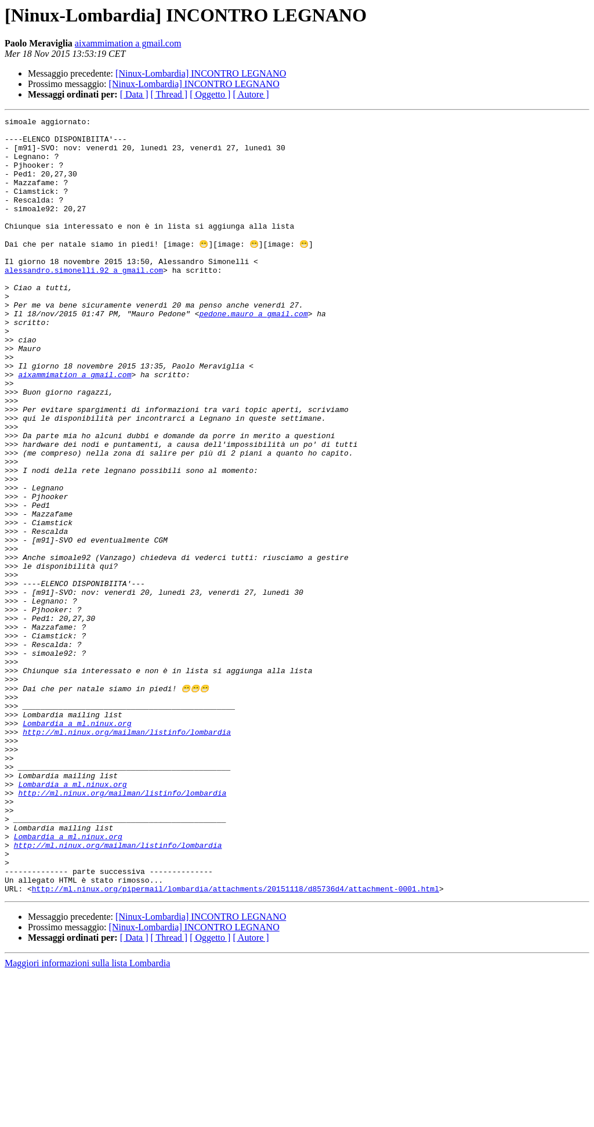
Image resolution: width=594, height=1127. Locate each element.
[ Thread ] (169, 94)
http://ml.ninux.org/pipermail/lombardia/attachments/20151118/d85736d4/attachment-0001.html (235, 1042)
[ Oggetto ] (210, 94)
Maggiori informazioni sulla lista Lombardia (87, 1117)
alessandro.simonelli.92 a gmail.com (84, 300)
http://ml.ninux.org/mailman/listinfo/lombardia (127, 854)
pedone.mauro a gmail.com (253, 353)
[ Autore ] (251, 94)
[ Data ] (134, 94)
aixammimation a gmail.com (128, 43)
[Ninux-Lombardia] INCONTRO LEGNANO (200, 73)
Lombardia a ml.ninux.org (77, 844)
